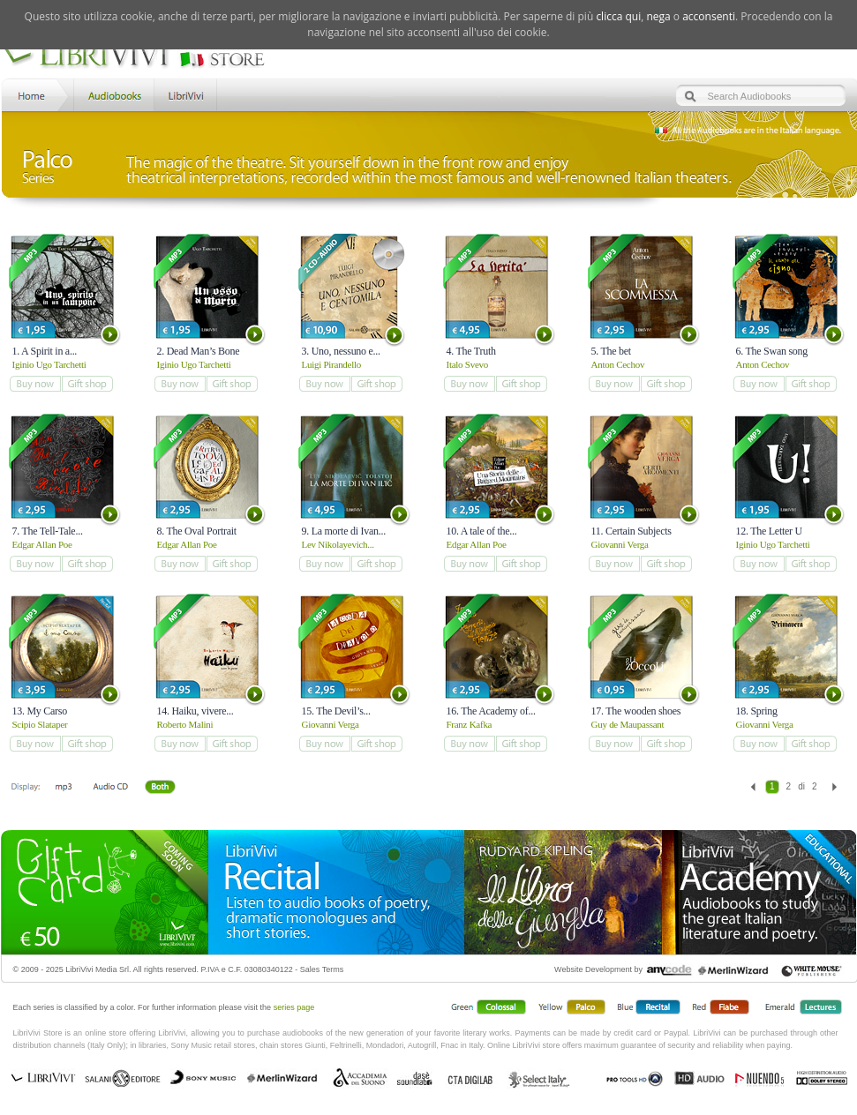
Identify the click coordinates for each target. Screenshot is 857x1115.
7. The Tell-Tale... (47, 531)
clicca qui (618, 16)
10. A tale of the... (482, 531)
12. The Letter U (769, 531)
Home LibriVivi (35, 94)
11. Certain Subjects (631, 531)
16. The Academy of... (491, 711)
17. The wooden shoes (636, 711)
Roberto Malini (185, 724)
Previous (753, 786)
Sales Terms (321, 969)
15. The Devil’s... (336, 711)
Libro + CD (110, 788)
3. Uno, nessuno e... (341, 351)
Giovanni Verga (620, 544)
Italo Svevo (467, 364)
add (35, 383)
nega (658, 16)
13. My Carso (39, 711)
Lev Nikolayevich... (338, 544)
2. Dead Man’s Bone (198, 351)
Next (835, 786)
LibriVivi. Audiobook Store (141, 56)
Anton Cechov (618, 364)
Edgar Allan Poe (42, 544)
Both (165, 788)
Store (112, 94)
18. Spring (757, 711)
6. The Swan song (772, 351)
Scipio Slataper (40, 724)
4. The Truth (471, 351)
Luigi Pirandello (332, 364)
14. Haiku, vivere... (195, 711)
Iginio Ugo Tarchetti (49, 364)
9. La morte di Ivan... (344, 531)
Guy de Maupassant (628, 724)
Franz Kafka (469, 724)
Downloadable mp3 (64, 788)
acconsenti (708, 16)
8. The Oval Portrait (197, 531)
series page (294, 1007)
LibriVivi (185, 94)
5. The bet (611, 351)
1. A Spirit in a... (45, 351)
